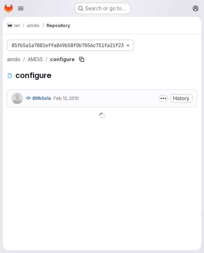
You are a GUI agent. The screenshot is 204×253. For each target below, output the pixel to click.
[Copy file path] (81, 59)
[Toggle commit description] (163, 98)
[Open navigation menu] (20, 8)
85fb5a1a (38, 98)
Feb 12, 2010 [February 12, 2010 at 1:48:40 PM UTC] (66, 98)
